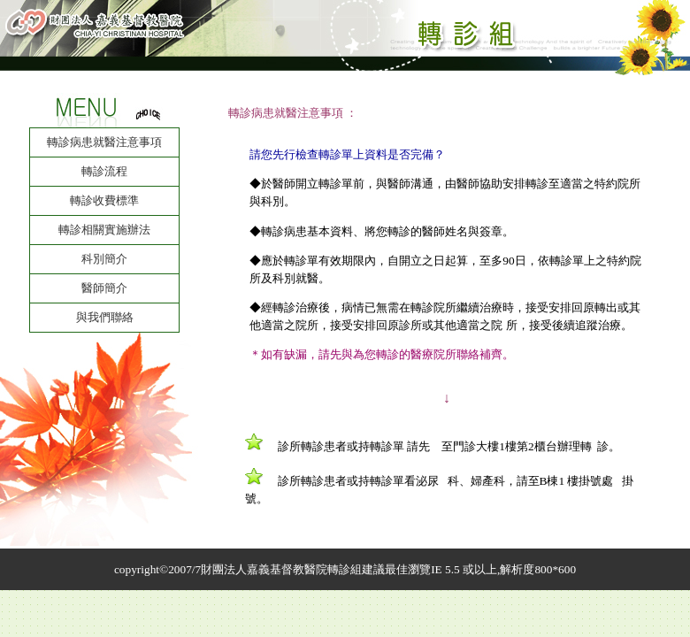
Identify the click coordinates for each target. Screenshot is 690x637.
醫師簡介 (104, 288)
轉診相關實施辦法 (104, 229)
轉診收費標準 (104, 200)
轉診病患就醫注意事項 (104, 142)
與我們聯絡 (105, 317)
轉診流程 (104, 171)
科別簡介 (104, 258)
